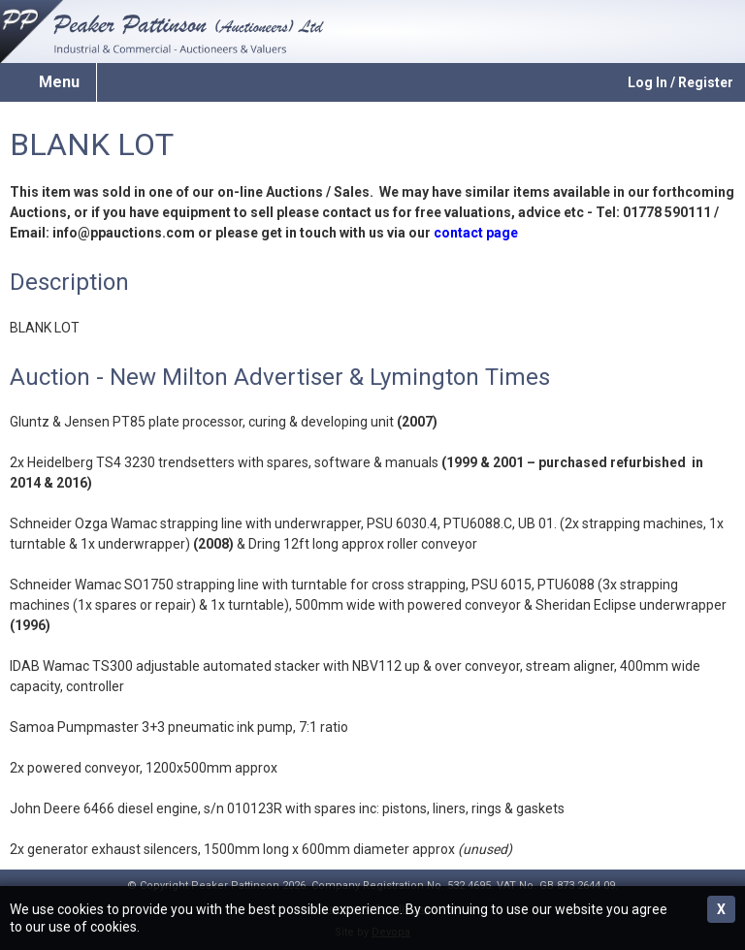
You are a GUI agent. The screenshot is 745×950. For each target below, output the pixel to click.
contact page (476, 232)
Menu (59, 82)
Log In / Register (680, 82)
